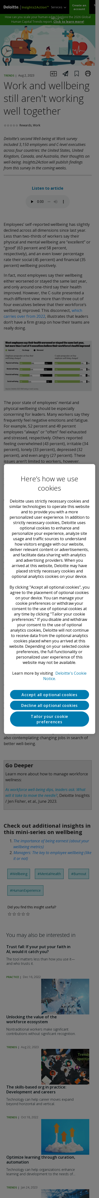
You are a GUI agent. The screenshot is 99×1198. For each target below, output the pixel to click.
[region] (49, 599)
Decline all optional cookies (49, 705)
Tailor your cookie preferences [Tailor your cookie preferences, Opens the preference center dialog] (49, 719)
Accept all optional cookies (49, 694)
